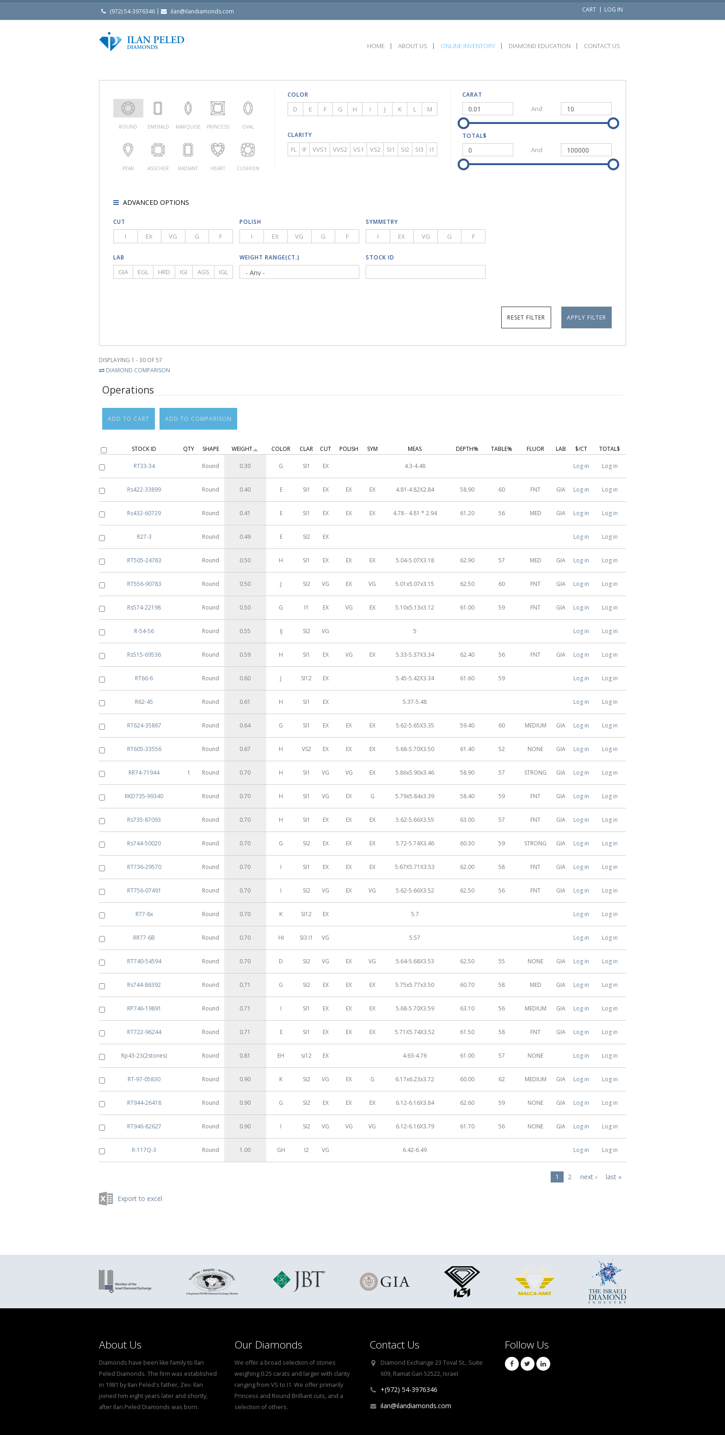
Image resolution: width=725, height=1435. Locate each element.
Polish (250, 222)
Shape (211, 444)
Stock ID (380, 257)
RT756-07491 (144, 886)
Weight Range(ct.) (270, 257)
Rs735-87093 (144, 815)
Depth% (467, 444)
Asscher (158, 150)
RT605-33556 (144, 744)
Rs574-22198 (144, 603)
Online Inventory (468, 46)
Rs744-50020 (144, 839)
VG (173, 236)
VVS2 (340, 149)
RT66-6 (144, 673)
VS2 (375, 149)
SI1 (391, 149)
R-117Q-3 (144, 1145)
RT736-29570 (144, 862)
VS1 (358, 149)
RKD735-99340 (144, 791)
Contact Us (602, 46)
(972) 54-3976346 (132, 11)
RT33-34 (144, 461)
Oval (248, 108)
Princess (218, 108)
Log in (613, 9)
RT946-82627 (144, 1122)
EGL (143, 272)
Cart (589, 9)
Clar (306, 444)
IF (304, 149)
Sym (372, 444)
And (536, 109)
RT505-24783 (144, 556)
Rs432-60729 (144, 508)
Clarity (300, 135)
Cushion (248, 150)
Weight (245, 444)
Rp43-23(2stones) (144, 1051)
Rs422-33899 (144, 485)
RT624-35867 (144, 721)
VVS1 (320, 149)
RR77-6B (144, 933)
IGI (183, 272)
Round (128, 108)
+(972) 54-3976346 (409, 1389)
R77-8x (144, 909)
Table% (501, 444)
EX (149, 236)
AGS (203, 272)
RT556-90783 (144, 579)
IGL (223, 272)
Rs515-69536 (144, 650)
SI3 (419, 149)
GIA (123, 272)
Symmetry (382, 222)
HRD (164, 272)
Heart (218, 150)
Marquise (188, 108)
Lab (118, 257)
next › (588, 1172)
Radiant (188, 150)
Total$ (474, 136)
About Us (412, 46)
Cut (119, 222)
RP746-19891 (144, 1004)
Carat (472, 95)
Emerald (158, 108)
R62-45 (144, 697)
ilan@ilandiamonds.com (202, 11)
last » (613, 1172)
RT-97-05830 (144, 1074)
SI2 (405, 149)
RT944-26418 (144, 1098)
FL (293, 149)
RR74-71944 (144, 768)
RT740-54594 (144, 957)
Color (298, 95)
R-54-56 (144, 626)
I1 (432, 149)
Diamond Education (540, 46)
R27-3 (144, 532)
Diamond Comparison (134, 370)
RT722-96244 (144, 1027)
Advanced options (155, 202)
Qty (188, 444)
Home (376, 46)
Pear (128, 150)
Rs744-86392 (144, 980)
